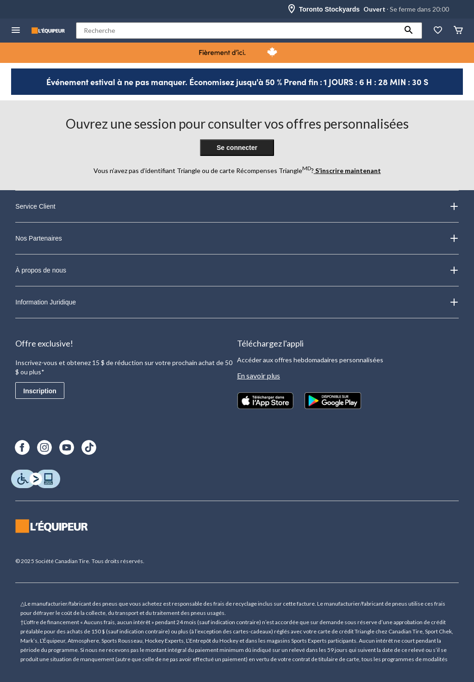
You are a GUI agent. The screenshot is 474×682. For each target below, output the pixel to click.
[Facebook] (22, 447)
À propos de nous (236, 270)
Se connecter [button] (237, 147)
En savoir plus (258, 375)
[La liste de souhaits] (438, 30)
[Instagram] (44, 447)
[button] (408, 30)
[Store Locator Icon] (291, 9)
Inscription (39, 391)
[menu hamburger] (15, 31)
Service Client (236, 206)
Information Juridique (236, 302)
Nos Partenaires (236, 238)
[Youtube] (66, 447)
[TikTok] (88, 447)
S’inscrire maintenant (347, 170)
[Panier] (458, 30)
